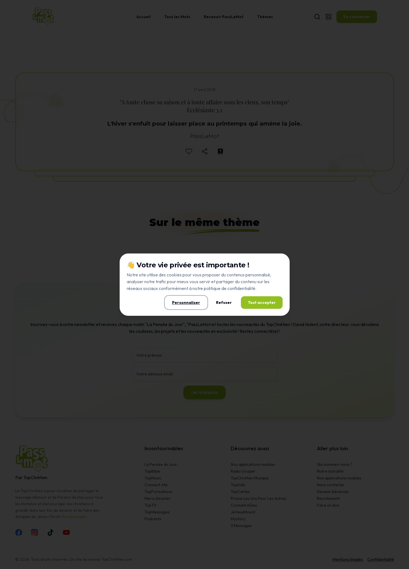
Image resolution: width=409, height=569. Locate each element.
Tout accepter (262, 302)
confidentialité (241, 288)
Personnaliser (186, 302)
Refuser (224, 302)
